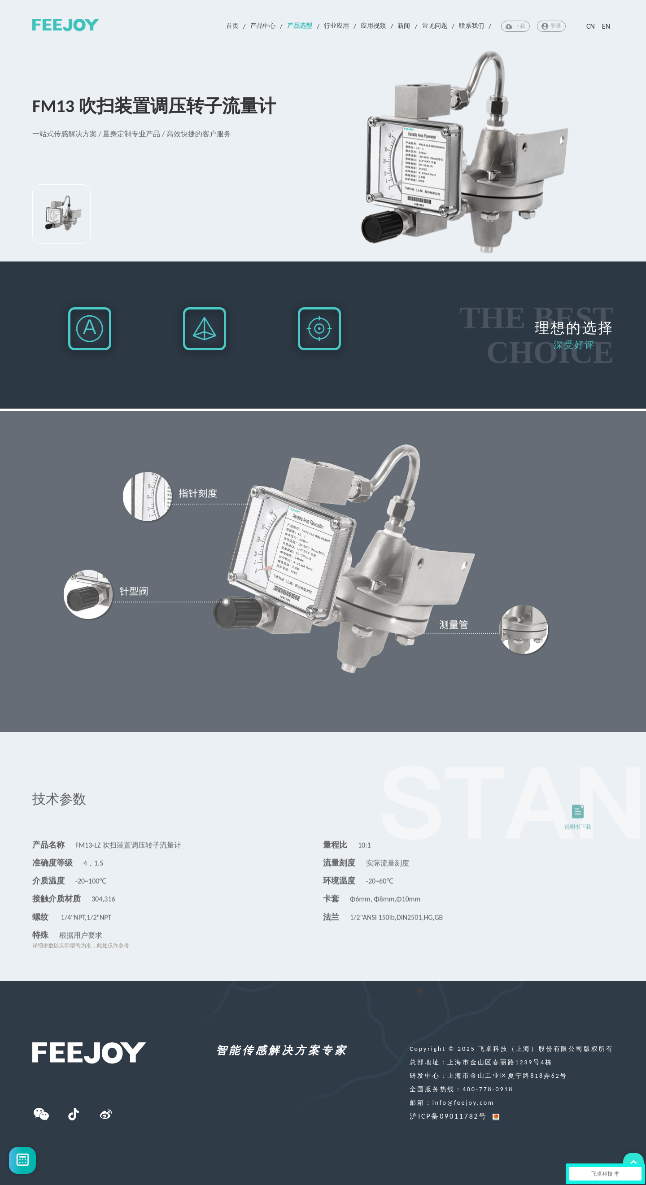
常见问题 (434, 26)
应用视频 (373, 26)
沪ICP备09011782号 (448, 1116)
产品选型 (299, 26)
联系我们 (471, 26)
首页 (232, 26)
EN (606, 26)
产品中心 (262, 26)
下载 (515, 26)
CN (590, 26)
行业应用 (336, 26)
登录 (551, 26)
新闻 (403, 26)
